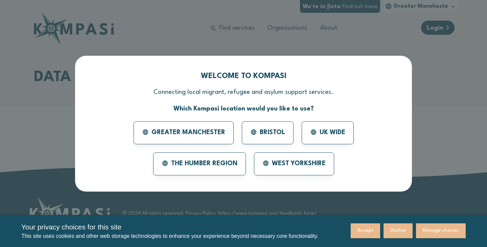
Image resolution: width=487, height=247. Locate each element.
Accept (365, 230)
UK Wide (327, 132)
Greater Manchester (183, 132)
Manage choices (441, 230)
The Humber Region (199, 163)
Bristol (267, 132)
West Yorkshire (294, 163)
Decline (398, 230)
